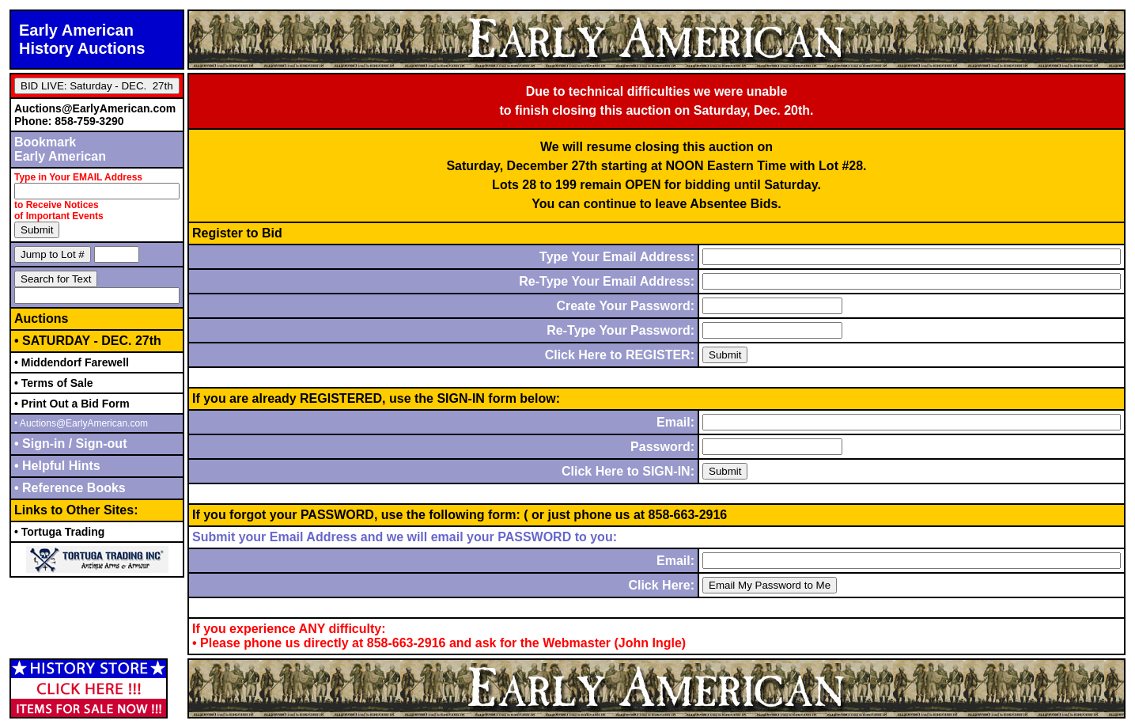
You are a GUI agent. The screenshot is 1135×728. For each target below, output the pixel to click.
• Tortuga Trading (59, 531)
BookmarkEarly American (60, 149)
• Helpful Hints (57, 465)
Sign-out (99, 443)
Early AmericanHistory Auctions (82, 39)
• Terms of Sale (53, 383)
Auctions (41, 318)
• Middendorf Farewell (71, 362)
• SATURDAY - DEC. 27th (87, 340)
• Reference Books (70, 488)
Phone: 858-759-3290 (69, 121)
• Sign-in (41, 443)
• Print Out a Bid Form (72, 403)
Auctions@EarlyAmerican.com (95, 108)
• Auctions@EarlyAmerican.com (81, 423)
